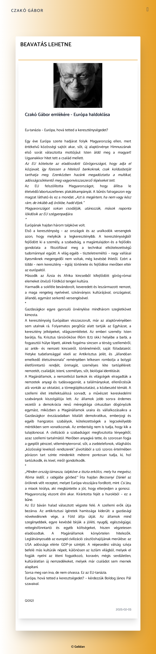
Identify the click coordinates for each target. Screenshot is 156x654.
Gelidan (79, 647)
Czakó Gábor (27, 10)
